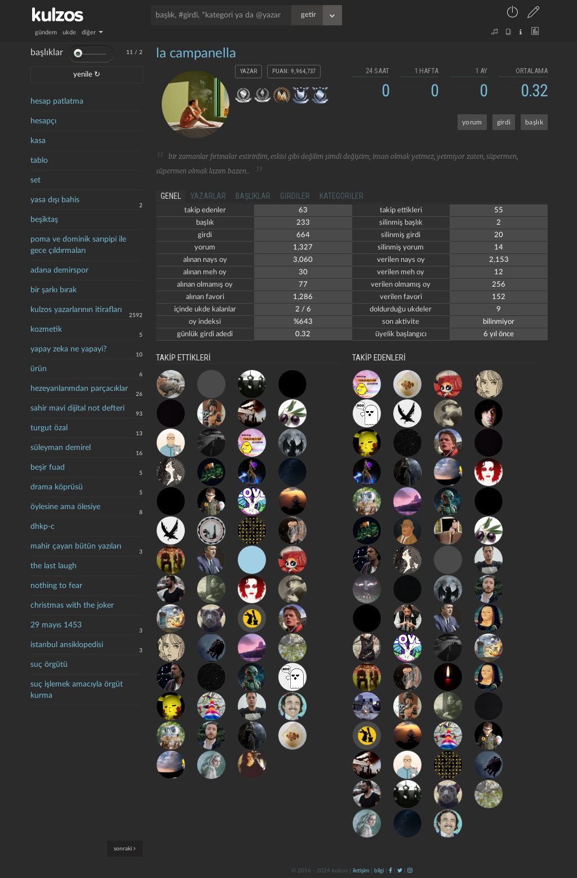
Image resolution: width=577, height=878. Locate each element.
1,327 (303, 247)
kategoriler (341, 195)
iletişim (361, 870)
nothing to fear (56, 586)
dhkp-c (42, 527)
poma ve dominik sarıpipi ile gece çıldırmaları (78, 245)
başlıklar (253, 195)
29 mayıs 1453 (56, 625)
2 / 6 (303, 309)
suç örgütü (49, 664)
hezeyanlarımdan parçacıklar (79, 389)
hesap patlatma (56, 101)
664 (303, 235)
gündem (46, 32)
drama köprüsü (56, 487)
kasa (38, 141)
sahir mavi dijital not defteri (77, 408)
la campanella (196, 53)
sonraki (125, 848)
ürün (38, 369)
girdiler (295, 195)
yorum (472, 122)
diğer (92, 32)
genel (171, 195)
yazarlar (208, 195)
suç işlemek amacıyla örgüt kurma (76, 689)
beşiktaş (44, 220)
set (35, 180)
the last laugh (53, 566)
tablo (39, 160)
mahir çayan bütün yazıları (75, 546)
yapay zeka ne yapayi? (68, 349)
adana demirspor (59, 270)
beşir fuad (47, 467)
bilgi (379, 870)
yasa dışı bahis (54, 200)
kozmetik (46, 329)
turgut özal (49, 428)
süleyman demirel (60, 448)
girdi (504, 122)
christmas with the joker (72, 605)
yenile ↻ (86, 74)
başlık (534, 122)
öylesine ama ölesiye (65, 507)
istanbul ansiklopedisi (66, 645)
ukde (69, 32)
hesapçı (43, 121)
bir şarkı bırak (53, 290)
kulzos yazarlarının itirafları (76, 310)
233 (303, 222)
